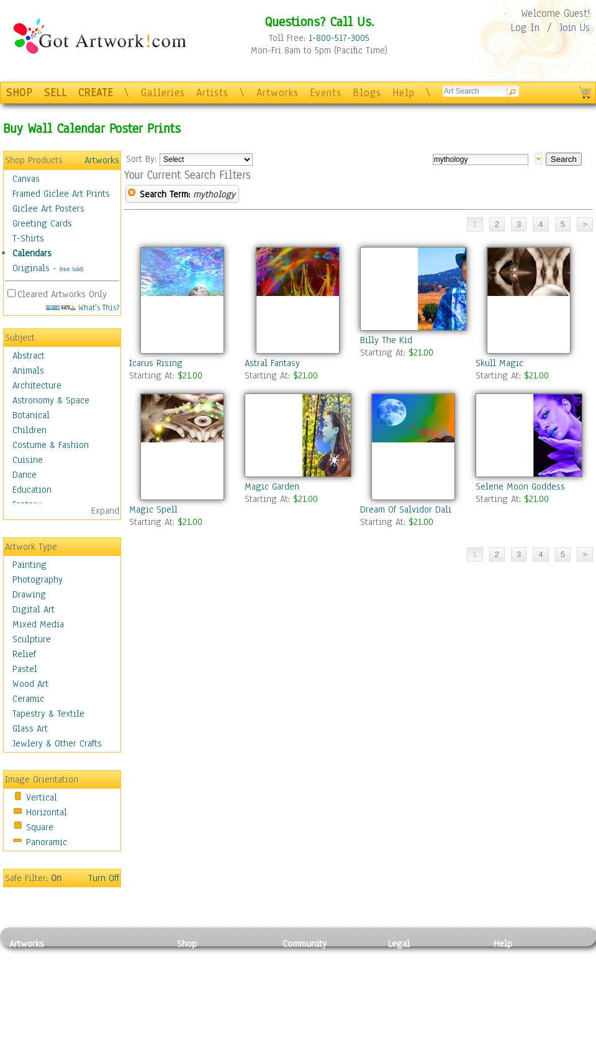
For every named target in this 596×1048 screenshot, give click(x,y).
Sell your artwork (317, 1013)
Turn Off (103, 878)
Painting (29, 564)
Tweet (506, 1041)
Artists (212, 93)
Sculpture (31, 639)
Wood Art (30, 684)
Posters (191, 985)
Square (39, 827)
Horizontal (46, 812)
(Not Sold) (71, 269)
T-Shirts (28, 238)
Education (32, 489)
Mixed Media (38, 624)
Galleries (163, 93)
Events (325, 93)
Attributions (408, 985)
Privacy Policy (416, 957)
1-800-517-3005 (339, 38)
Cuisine (27, 460)
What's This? (82, 307)
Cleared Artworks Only (62, 294)
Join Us (574, 27)
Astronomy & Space (50, 400)
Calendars (32, 253)
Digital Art (33, 609)
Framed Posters (207, 971)
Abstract (28, 355)
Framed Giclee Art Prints (61, 193)
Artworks (277, 93)
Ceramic (28, 698)
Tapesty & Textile (124, 1013)
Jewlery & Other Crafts (57, 743)
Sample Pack (519, 971)
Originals (31, 268)
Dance (24, 474)
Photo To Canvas (209, 957)
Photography (37, 579)
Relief (24, 654)
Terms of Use (414, 971)
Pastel (24, 669)
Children (29, 430)
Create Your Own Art (217, 1041)
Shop (187, 944)
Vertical (41, 797)
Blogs (367, 93)
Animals (28, 370)
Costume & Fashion (50, 445)
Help (403, 93)
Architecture (36, 385)
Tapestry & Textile (48, 713)
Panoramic (46, 842)
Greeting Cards (42, 223)
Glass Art (30, 728)
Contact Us (515, 957)
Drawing (29, 594)
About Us (512, 985)
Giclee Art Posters (48, 208)
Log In (525, 27)
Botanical (31, 415)
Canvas (26, 178)
